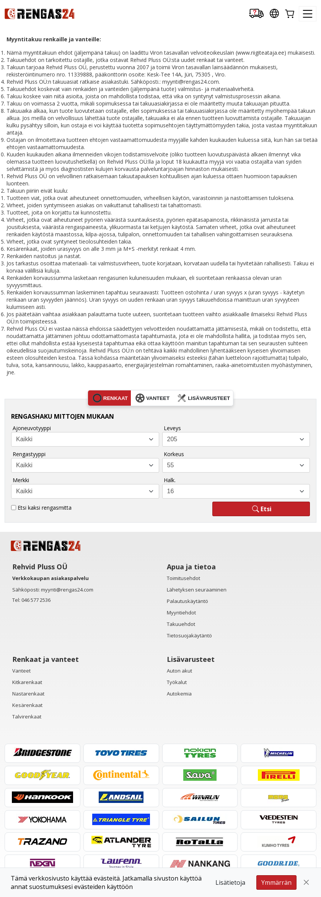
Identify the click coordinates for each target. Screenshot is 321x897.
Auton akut (179, 670)
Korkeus (174, 454)
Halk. (170, 480)
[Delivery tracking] (256, 14)
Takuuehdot (181, 624)
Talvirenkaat (26, 716)
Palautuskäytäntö (187, 601)
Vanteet (21, 670)
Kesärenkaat (27, 705)
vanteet (152, 398)
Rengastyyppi (29, 454)
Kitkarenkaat (27, 682)
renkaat (110, 398)
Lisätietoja (230, 882)
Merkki (21, 480)
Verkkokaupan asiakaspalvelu (50, 578)
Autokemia (179, 693)
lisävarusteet (203, 398)
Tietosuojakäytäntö (189, 635)
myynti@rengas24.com (67, 589)
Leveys (172, 428)
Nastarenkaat (28, 693)
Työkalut (177, 682)
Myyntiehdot (181, 612)
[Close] (306, 882)
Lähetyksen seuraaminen (196, 589)
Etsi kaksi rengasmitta (45, 507)
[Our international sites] (274, 14)
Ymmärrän (276, 882)
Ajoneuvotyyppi (32, 428)
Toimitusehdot (183, 578)
